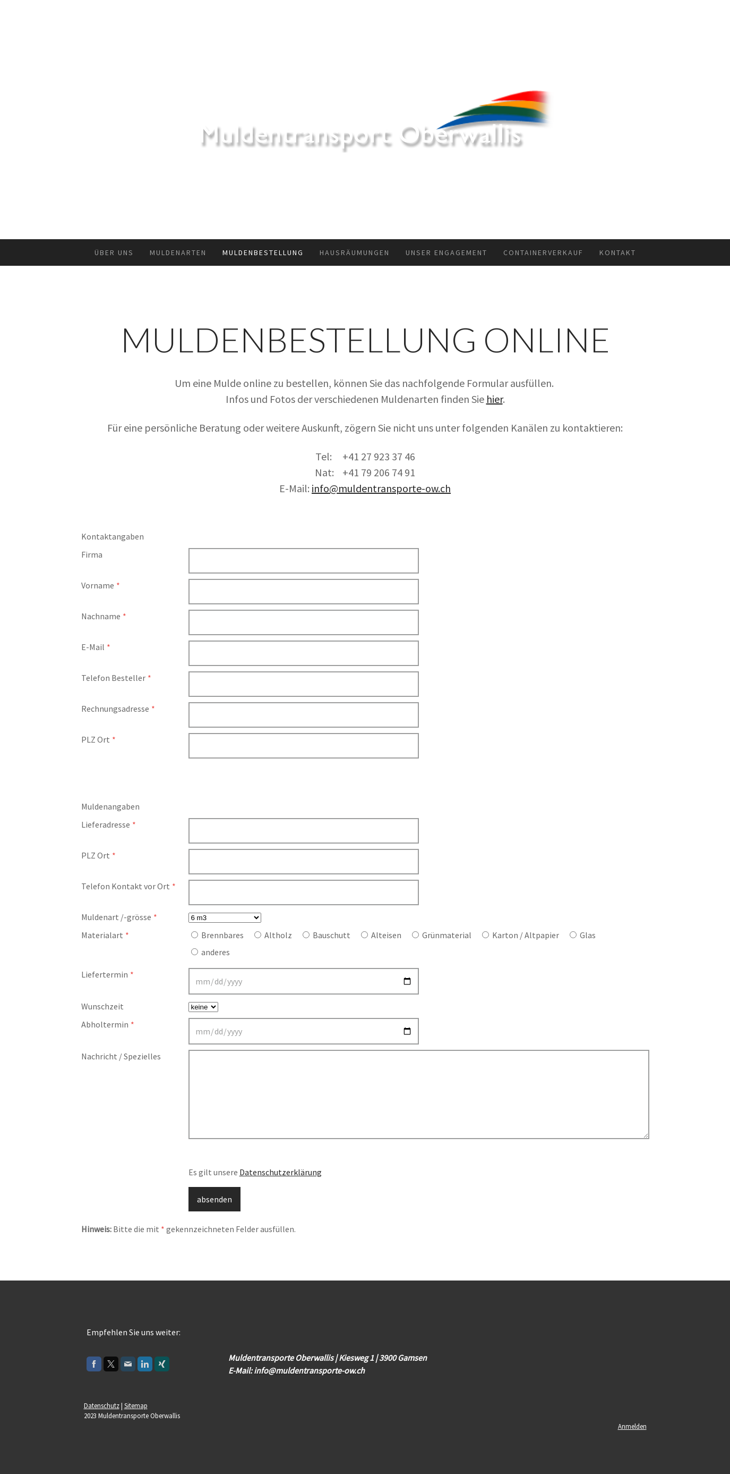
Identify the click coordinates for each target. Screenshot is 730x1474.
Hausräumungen (355, 252)
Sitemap (136, 1405)
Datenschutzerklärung (280, 1172)
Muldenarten (178, 252)
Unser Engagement (446, 252)
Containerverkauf (543, 252)
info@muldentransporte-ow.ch (381, 488)
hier (494, 399)
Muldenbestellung (263, 252)
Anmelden (632, 1426)
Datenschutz (101, 1405)
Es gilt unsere (255, 1172)
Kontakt (617, 252)
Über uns (114, 252)
